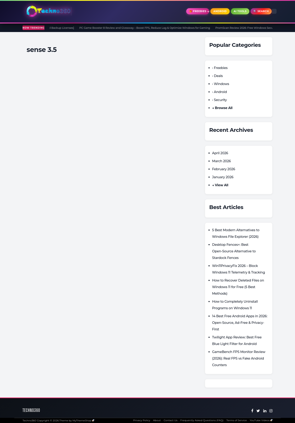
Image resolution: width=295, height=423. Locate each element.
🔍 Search (261, 11)
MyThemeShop (83, 420)
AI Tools (240, 11)
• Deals (217, 76)
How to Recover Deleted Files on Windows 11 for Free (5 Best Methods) (238, 286)
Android (220, 11)
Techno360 (31, 410)
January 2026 (222, 177)
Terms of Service (236, 420)
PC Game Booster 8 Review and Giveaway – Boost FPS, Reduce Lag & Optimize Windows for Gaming (146, 27)
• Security (219, 100)
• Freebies (219, 68)
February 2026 (223, 169)
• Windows (220, 84)
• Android (219, 92)
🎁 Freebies (197, 11)
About (157, 420)
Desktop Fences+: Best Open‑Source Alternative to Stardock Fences (234, 251)
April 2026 (220, 153)
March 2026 (221, 161)
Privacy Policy (141, 420)
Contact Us (170, 420)
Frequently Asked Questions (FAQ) (202, 420)
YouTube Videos (261, 420)
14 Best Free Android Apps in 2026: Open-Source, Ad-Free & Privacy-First (239, 322)
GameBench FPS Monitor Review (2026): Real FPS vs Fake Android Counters (238, 358)
